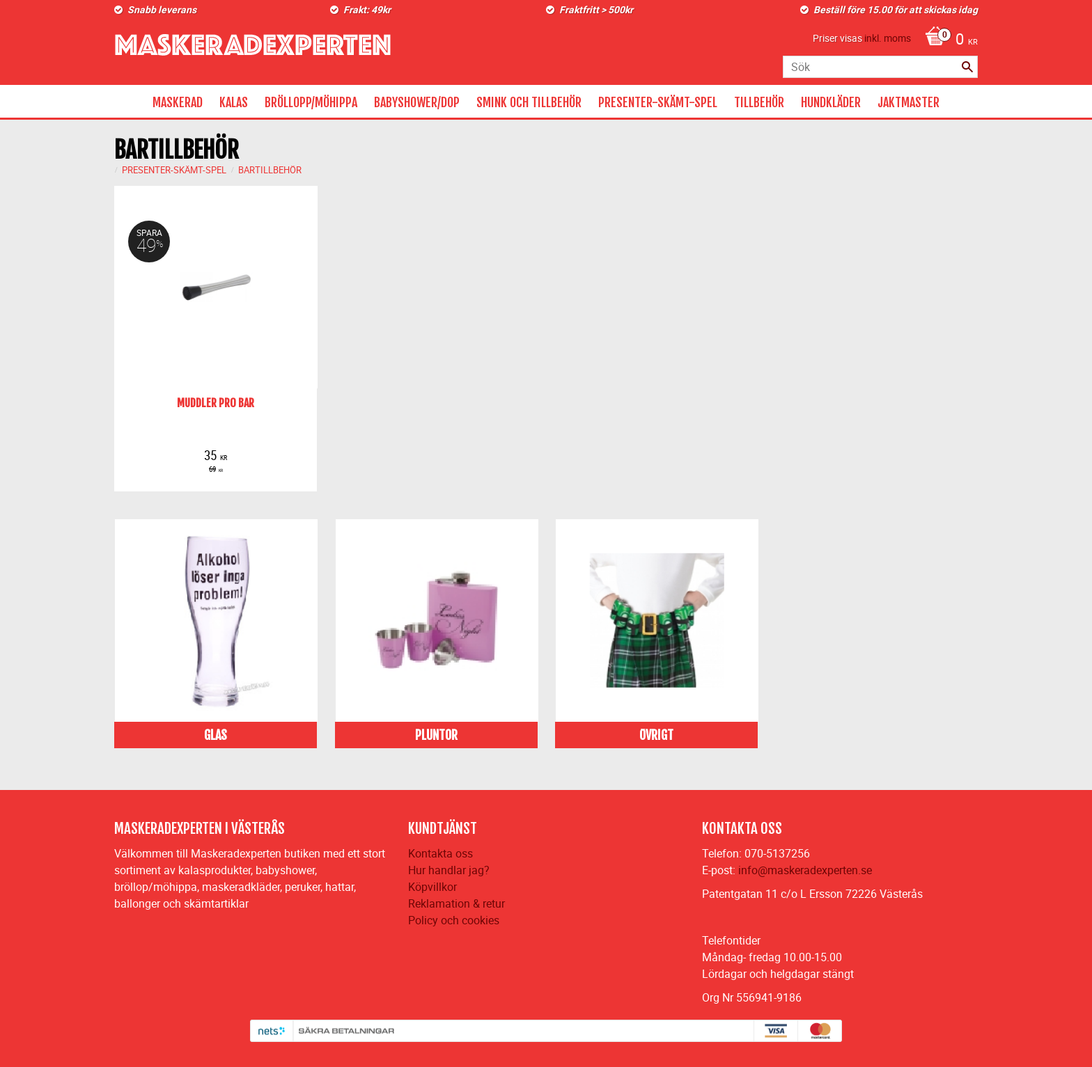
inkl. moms (887, 38)
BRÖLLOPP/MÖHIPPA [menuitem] (311, 102)
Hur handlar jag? (449, 870)
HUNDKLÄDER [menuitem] (831, 102)
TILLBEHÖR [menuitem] (759, 102)
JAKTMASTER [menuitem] (908, 102)
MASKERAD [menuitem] (178, 102)
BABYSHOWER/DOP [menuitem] (417, 102)
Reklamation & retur (456, 903)
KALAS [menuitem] (233, 102)
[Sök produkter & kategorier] (880, 67)
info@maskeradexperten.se (805, 870)
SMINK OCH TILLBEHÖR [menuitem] (529, 102)
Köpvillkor (432, 886)
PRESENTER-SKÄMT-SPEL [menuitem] (657, 102)
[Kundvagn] (948, 40)
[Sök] (967, 66)
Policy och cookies (453, 920)
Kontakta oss (440, 853)
